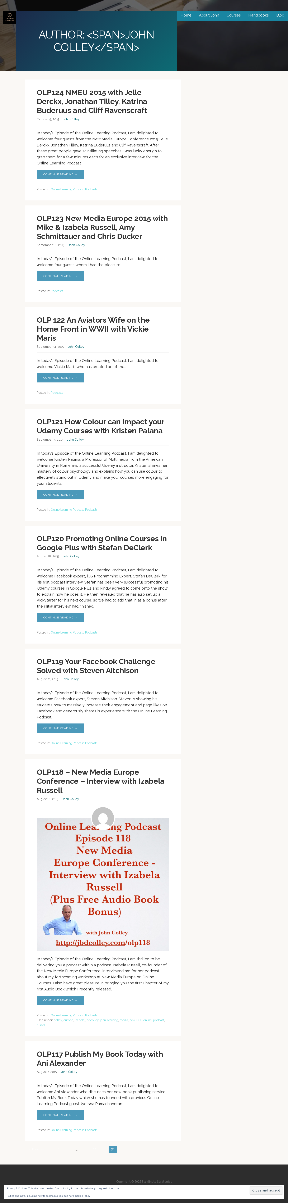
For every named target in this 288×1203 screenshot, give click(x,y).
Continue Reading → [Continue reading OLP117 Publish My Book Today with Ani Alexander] (60, 1115)
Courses (234, 15)
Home (186, 15)
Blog (280, 15)
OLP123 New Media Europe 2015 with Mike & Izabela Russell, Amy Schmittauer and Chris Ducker (102, 227)
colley (58, 1020)
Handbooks (258, 15)
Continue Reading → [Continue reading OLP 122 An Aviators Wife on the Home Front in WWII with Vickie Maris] (60, 377)
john (103, 1020)
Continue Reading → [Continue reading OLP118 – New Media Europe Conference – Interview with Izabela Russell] (60, 1000)
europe (68, 1020)
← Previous (36, 1149)
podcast (158, 1020)
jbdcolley (92, 1020)
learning (112, 1020)
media (124, 1020)
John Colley (71, 119)
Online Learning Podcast (67, 189)
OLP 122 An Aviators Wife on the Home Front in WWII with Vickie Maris (93, 328)
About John (209, 15)
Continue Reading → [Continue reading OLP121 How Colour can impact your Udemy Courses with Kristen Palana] (60, 494)
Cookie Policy (82, 1195)
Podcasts (91, 189)
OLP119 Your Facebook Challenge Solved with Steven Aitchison (96, 666)
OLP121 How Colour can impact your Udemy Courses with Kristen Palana (100, 426)
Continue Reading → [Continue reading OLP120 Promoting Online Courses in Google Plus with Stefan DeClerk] (60, 617)
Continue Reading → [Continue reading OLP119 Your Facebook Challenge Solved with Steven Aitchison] (60, 728)
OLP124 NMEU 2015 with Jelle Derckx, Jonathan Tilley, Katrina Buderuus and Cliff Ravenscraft (92, 101)
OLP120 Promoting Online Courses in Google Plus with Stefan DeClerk (102, 543)
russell (41, 1025)
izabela (79, 1020)
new (132, 1020)
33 (94, 1149)
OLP (139, 1020)
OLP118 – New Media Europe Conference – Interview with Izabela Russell (101, 781)
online (147, 1020)
